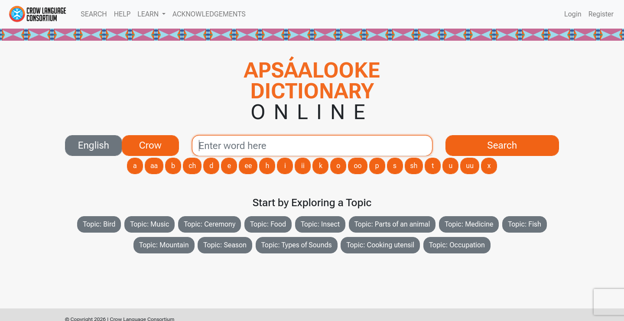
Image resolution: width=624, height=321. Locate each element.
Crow (150, 144)
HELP (122, 14)
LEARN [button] (148, 14)
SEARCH (94, 14)
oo (357, 166)
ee (248, 166)
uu (470, 166)
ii (303, 166)
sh (414, 166)
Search (502, 145)
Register (601, 14)
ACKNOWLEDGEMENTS (209, 14)
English (93, 144)
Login (573, 14)
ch (192, 166)
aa (154, 166)
